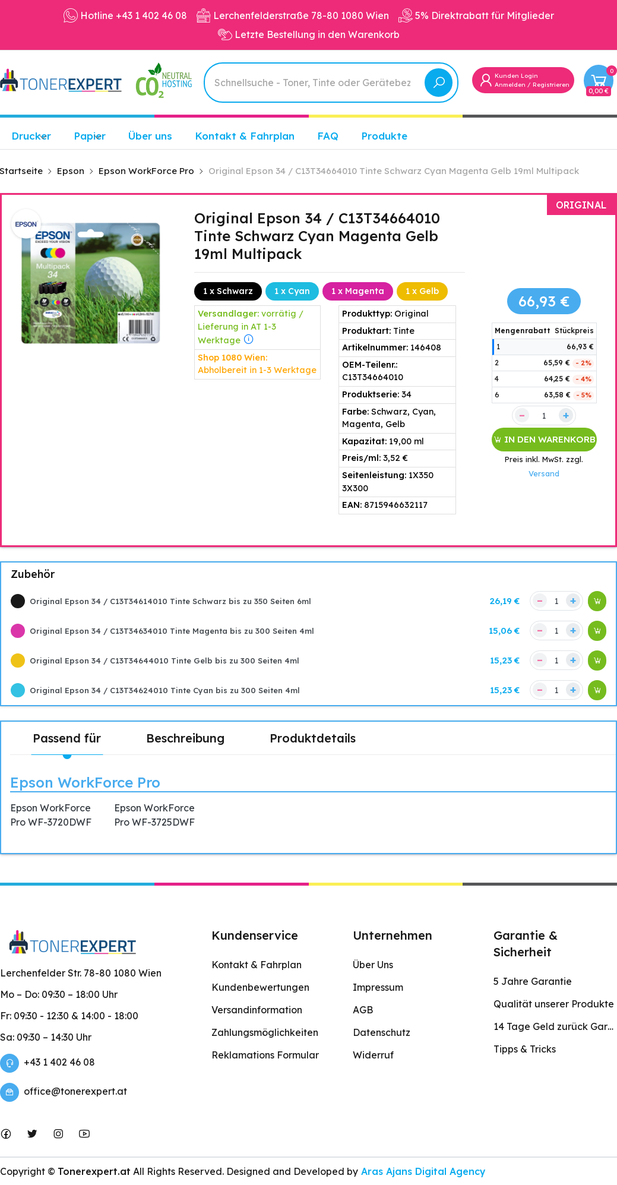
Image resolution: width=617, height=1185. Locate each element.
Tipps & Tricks (524, 1049)
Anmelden (510, 85)
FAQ (327, 135)
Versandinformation (256, 1010)
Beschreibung (185, 738)
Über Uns (373, 965)
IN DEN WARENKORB (544, 439)
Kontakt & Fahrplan (245, 135)
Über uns (150, 135)
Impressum (378, 987)
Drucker (31, 135)
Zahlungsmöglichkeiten (264, 1032)
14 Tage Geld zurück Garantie (555, 1026)
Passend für (67, 738)
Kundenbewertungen (260, 987)
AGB (363, 1010)
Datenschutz (381, 1032)
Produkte (384, 135)
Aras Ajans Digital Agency (422, 1171)
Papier (90, 135)
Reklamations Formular (265, 1055)
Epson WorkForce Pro (85, 782)
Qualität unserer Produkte (553, 1004)
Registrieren (551, 85)
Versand (544, 473)
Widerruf (373, 1055)
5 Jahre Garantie (532, 981)
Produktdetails (313, 738)
